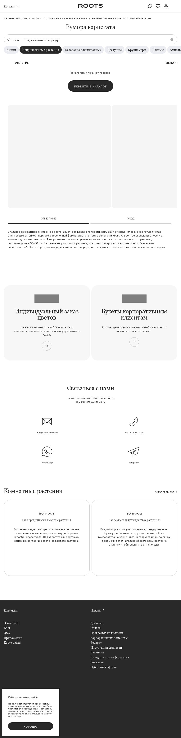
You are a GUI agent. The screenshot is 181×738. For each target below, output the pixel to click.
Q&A (7, 633)
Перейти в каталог (90, 86)
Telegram (134, 462)
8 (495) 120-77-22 (133, 432)
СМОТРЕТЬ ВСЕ (164, 491)
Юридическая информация (110, 657)
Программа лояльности (107, 633)
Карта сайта (12, 642)
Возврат (96, 642)
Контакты (11, 610)
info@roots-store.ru (47, 432)
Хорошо (31, 726)
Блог (7, 628)
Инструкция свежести (106, 647)
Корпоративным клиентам (109, 638)
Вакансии (97, 652)
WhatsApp (47, 462)
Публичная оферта (104, 667)
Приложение (13, 638)
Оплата (96, 628)
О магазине (12, 623)
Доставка (97, 623)
